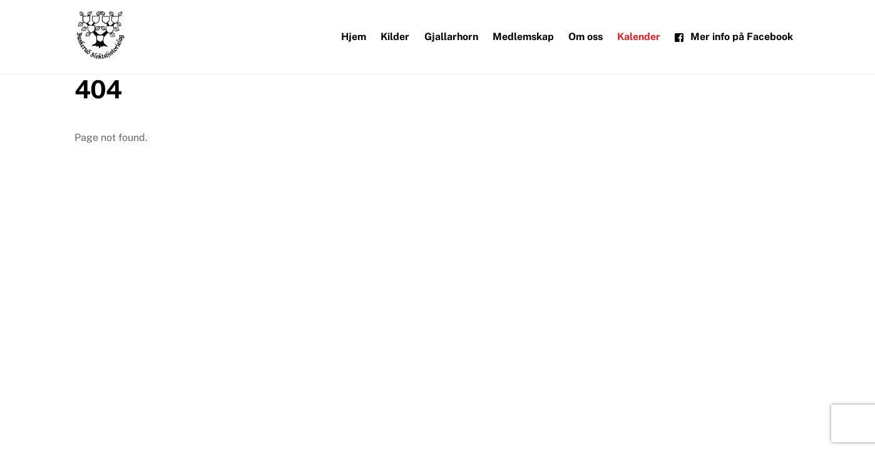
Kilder (395, 37)
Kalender (638, 37)
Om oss (585, 37)
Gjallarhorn (451, 37)
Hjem (353, 37)
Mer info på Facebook (734, 37)
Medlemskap (523, 37)
